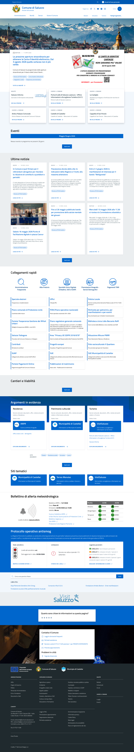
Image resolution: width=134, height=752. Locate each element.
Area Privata (14, 736)
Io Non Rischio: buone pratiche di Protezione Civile (66, 516)
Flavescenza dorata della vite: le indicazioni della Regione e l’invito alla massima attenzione (67, 171)
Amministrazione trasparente (76, 712)
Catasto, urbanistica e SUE (47, 696)
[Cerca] (120, 9)
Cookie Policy (72, 717)
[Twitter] (94, 9)
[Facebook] (90, 9)
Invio (119, 576)
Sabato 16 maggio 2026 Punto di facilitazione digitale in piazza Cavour (28, 233)
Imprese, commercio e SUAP (76, 688)
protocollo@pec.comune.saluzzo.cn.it (24, 722)
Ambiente (42, 685)
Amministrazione (20, 15)
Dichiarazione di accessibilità (76, 723)
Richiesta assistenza (45, 720)
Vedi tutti (67, 146)
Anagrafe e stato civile (45, 688)
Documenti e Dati (16, 696)
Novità (32, 15)
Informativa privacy (73, 715)
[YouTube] (97, 9)
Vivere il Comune (52, 15)
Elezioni (86, 16)
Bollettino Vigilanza (56, 519)
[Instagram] (104, 9)
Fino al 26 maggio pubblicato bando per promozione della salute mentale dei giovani (66, 212)
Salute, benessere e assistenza (77, 693)
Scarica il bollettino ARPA (58, 514)
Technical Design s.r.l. (23, 747)
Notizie (99, 682)
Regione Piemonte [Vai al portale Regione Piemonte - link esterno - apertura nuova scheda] (17, 2)
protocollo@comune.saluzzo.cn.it (24, 720)
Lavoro (69, 455)
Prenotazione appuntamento (47, 715)
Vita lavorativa (72, 702)
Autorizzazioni (43, 693)
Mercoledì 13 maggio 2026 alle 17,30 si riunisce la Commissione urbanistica (105, 211)
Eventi (98, 702)
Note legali (71, 720)
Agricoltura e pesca (44, 682)
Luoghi (98, 699)
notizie (91, 206)
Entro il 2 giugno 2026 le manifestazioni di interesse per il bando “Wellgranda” (102, 171)
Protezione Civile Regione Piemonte (61, 524)
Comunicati (100, 685)
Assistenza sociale (53, 455)
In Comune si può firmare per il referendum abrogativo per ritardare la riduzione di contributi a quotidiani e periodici (29, 173)
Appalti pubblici (43, 691)
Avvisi (98, 688)
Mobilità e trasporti (73, 691)
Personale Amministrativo (18, 691)
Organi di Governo (16, 685)
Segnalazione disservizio (46, 717)
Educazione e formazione (46, 702)
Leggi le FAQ (43, 712)
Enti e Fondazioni (16, 693)
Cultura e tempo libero (45, 699)
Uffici (12, 682)
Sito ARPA (53, 521)
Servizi (40, 15)
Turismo (104, 16)
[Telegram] (100, 9)
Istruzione (95, 16)
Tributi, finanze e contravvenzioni (77, 696)
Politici (12, 688)
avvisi (15, 165)
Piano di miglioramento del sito (77, 726)
